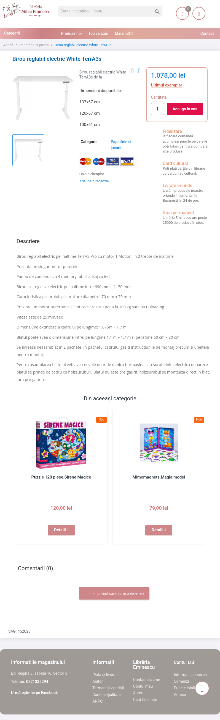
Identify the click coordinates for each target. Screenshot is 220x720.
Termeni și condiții (108, 688)
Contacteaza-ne (146, 679)
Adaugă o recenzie (94, 181)
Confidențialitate (106, 694)
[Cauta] (110, 11)
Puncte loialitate (188, 688)
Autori (138, 693)
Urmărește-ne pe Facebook (34, 692)
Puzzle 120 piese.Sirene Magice (61, 477)
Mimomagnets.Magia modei (159, 477)
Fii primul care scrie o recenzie (114, 594)
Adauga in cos (185, 109)
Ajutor (97, 681)
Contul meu (143, 686)
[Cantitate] (157, 109)
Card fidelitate (145, 699)
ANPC (97, 701)
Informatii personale (191, 674)
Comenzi (181, 681)
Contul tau (184, 662)
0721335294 (37, 681)
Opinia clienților (91, 174)
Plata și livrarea (105, 674)
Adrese (180, 694)
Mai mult (122, 33)
